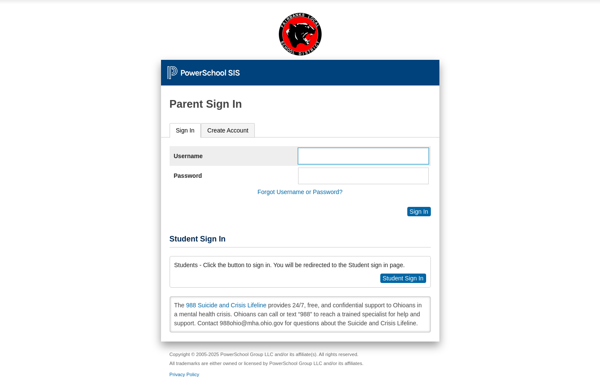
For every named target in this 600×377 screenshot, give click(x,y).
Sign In (185, 130)
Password (188, 175)
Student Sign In (403, 278)
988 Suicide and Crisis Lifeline (226, 305)
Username (188, 156)
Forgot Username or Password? (299, 191)
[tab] (185, 130)
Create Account (227, 130)
